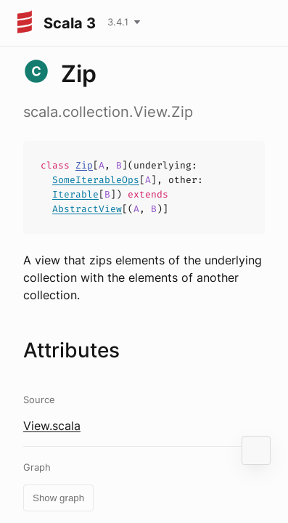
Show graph (58, 497)
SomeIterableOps (95, 180)
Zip (84, 165)
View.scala (52, 425)
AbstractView (87, 209)
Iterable (75, 194)
